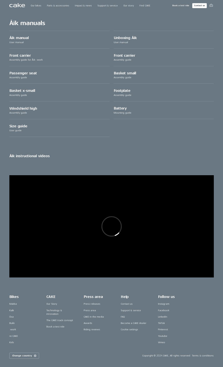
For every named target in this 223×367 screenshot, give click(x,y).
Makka (13, 304)
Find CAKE (144, 5)
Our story (128, 5)
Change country (24, 355)
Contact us (199, 5)
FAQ (123, 316)
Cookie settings (129, 329)
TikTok (161, 323)
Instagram (163, 304)
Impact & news (83, 5)
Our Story (51, 304)
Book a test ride (180, 5)
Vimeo (161, 342)
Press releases (92, 304)
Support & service (107, 5)
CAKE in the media (94, 316)
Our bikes (36, 5)
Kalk (11, 310)
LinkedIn (162, 316)
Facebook (163, 310)
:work (12, 329)
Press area (90, 310)
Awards (88, 323)
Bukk (12, 323)
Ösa (11, 316)
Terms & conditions (203, 355)
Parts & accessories (58, 5)
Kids (11, 342)
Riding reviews (92, 329)
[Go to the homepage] (17, 5)
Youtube (162, 336)
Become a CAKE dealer (133, 323)
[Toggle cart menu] (211, 6)
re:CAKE (13, 336)
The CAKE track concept (59, 320)
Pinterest (163, 329)
